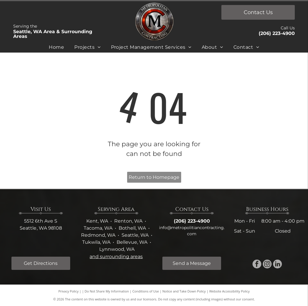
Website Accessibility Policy (229, 291)
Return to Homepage (154, 177)
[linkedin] (277, 265)
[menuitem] (56, 48)
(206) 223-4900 (277, 33)
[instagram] (267, 265)
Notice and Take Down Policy (184, 291)
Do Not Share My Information (107, 291)
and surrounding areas (116, 256)
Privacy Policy (68, 291)
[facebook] (257, 265)
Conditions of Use (145, 291)
